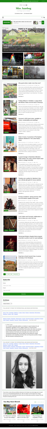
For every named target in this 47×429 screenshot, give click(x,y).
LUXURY (5, 150)
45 (15, 275)
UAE (12, 315)
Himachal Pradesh (30, 320)
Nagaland (12, 321)
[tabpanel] (10, 414)
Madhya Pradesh (7, 320)
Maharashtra (19, 320)
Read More (21, 96)
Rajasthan (13, 320)
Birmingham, (37, 314)
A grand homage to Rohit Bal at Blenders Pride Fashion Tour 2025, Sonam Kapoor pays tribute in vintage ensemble (31, 158)
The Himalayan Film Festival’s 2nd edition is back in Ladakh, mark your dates (12, 78)
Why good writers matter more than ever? (30, 1)
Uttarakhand (37, 320)
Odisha (20, 321)
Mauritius (5, 315)
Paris (7, 314)
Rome (4, 314)
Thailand (16, 315)
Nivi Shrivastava (23, 85)
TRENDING (6, 42)
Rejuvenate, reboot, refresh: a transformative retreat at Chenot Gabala (32, 78)
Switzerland (31, 314)
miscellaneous (28, 60)
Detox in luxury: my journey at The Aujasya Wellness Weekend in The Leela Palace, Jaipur (30, 138)
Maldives (16, 314)
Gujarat (23, 320)
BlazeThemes (35, 427)
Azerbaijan (11, 314)
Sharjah (27, 314)
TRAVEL (5, 114)
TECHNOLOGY (7, 192)
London (9, 315)
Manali (41, 320)
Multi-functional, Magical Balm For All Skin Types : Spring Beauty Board (23, 419)
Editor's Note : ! (24, 332)
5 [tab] (41, 403)
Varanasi (16, 321)
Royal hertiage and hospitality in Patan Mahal (37, 419)
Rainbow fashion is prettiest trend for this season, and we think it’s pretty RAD (12, 64)
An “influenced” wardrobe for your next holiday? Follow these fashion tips (9, 419)
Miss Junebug (23, 8)
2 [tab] (36, 403)
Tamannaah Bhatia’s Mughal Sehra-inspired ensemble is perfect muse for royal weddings (30, 238)
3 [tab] (38, 403)
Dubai (23, 314)
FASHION (5, 60)
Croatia (20, 314)
